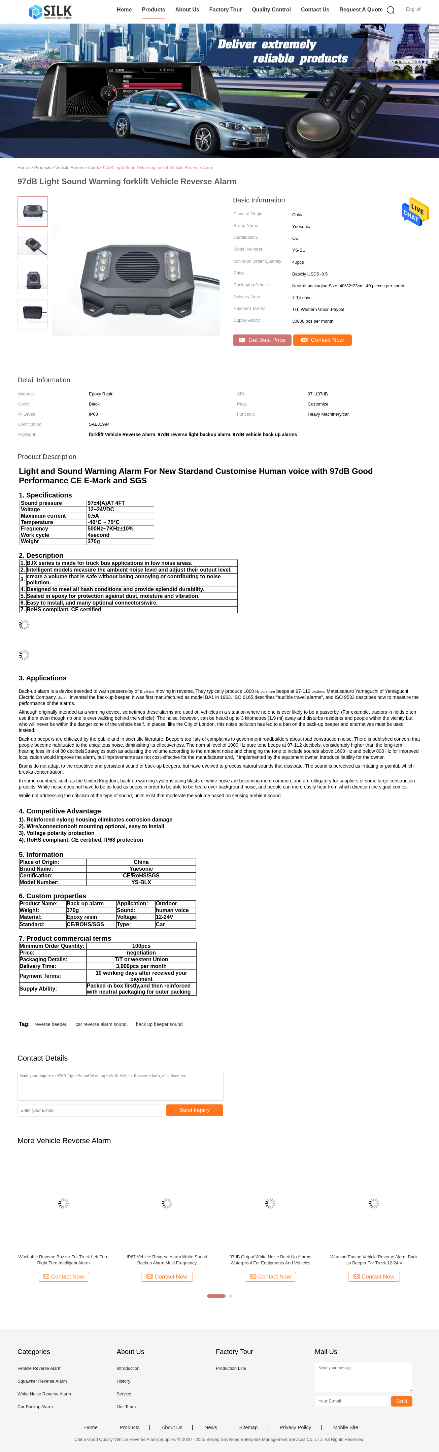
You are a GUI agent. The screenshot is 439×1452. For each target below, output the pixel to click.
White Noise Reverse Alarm (44, 1393)
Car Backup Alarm (35, 1406)
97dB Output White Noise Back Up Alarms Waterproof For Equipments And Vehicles (270, 1259)
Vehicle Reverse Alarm (40, 1368)
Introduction (127, 1368)
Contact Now (322, 340)
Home (124, 9)
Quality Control (271, 9)
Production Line (231, 1368)
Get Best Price (262, 340)
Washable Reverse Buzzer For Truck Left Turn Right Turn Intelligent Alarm (63, 1259)
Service (123, 1393)
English (413, 9)
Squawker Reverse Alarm (42, 1381)
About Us (187, 9)
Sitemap (248, 1427)
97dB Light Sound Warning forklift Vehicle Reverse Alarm (158, 167)
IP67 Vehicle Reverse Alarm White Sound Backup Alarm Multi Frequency (167, 1259)
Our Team (126, 1406)
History (123, 1381)
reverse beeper (50, 1024)
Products (153, 9)
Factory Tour (225, 9)
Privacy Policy (295, 1427)
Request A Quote (361, 9)
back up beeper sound (159, 1024)
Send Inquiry (195, 1110)
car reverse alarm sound (101, 1024)
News (210, 1427)
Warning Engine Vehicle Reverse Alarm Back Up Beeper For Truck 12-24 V (373, 1259)
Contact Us (315, 9)
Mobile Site (345, 1427)
